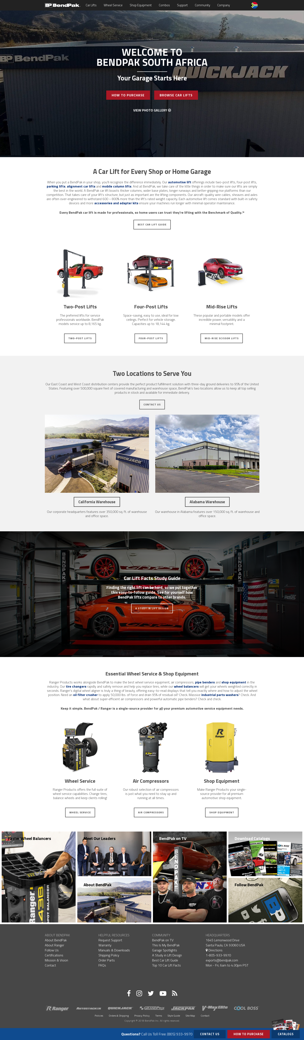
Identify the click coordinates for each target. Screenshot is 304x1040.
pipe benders (205, 682)
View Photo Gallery (152, 110)
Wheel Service (113, 5)
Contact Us (152, 404)
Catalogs (286, 1033)
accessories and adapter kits (116, 203)
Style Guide (174, 1016)
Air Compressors (151, 812)
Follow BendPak (249, 884)
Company (223, 5)
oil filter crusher (85, 694)
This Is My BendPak (166, 945)
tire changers (76, 686)
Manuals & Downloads (114, 950)
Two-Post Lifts (80, 338)
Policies (99, 1016)
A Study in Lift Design (152, 608)
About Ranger (54, 945)
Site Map (190, 1016)
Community (202, 5)
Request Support (110, 940)
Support (182, 5)
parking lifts (56, 186)
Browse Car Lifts (176, 95)
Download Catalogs (252, 838)
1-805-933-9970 (218, 955)
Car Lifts (91, 5)
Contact (50, 965)
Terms (158, 1016)
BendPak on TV (172, 838)
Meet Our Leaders (99, 838)
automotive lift (179, 182)
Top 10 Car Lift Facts (166, 965)
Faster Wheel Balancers (29, 838)
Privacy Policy (142, 1016)
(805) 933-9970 (180, 1034)
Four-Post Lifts (151, 338)
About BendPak (97, 884)
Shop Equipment (141, 5)
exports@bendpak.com (222, 960)
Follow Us (52, 950)
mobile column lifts (116, 186)
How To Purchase (128, 95)
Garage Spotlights (164, 950)
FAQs (102, 965)
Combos (164, 5)
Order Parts (106, 960)
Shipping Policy (108, 955)
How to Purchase (249, 1034)
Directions (214, 950)
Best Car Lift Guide (152, 224)
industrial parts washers (219, 694)
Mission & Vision (56, 960)
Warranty (104, 945)
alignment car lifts (81, 186)
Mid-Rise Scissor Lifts (222, 338)
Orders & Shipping (119, 1016)
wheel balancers (186, 686)
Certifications (54, 955)
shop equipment (233, 682)
